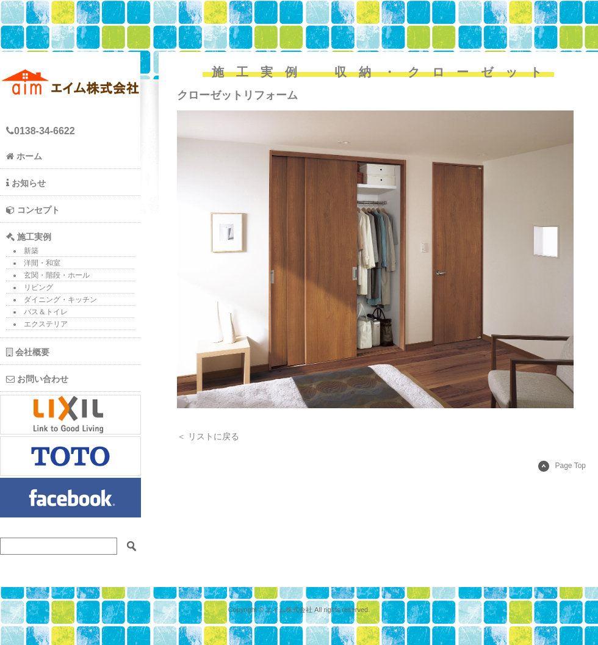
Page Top (562, 465)
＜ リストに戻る (208, 436)
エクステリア (46, 324)
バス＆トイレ (46, 312)
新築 (31, 251)
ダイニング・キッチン (60, 299)
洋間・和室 (42, 263)
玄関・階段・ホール (57, 275)
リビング (38, 287)
